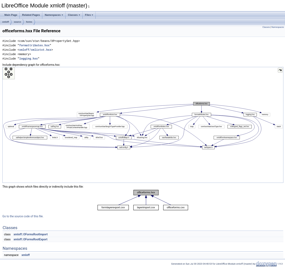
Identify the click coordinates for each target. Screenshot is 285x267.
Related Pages (31, 14)
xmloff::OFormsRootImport (31, 234)
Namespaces (54, 14)
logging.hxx (28, 59)
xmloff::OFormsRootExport (31, 239)
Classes (74, 14)
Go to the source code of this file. (22, 216)
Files (89, 14)
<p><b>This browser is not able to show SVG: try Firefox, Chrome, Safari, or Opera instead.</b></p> (143, 125)
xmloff (5, 22)
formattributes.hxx (34, 45)
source (17, 22)
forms (29, 22)
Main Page (10, 14)
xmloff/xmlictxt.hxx (35, 50)
